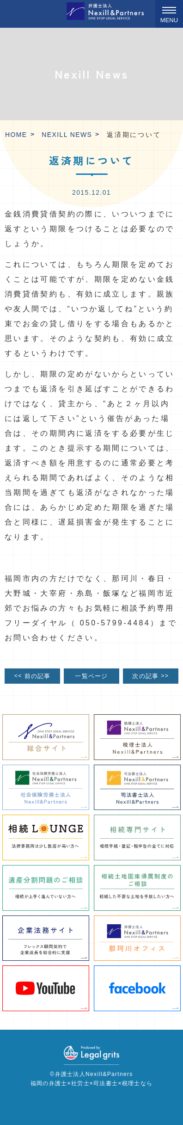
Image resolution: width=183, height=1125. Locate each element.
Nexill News (67, 134)
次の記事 (150, 675)
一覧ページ (91, 676)
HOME (16, 134)
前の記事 (32, 675)
